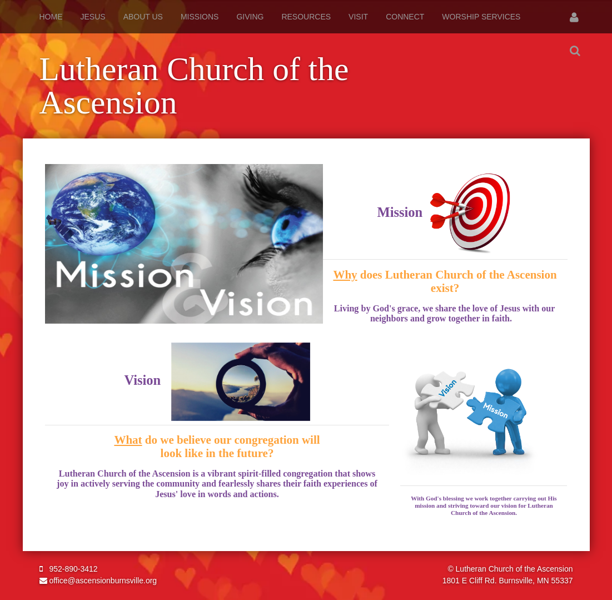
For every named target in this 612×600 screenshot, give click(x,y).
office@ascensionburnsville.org (98, 580)
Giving (249, 16)
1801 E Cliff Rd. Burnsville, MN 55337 (507, 580)
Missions (199, 16)
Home (51, 16)
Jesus (93, 16)
